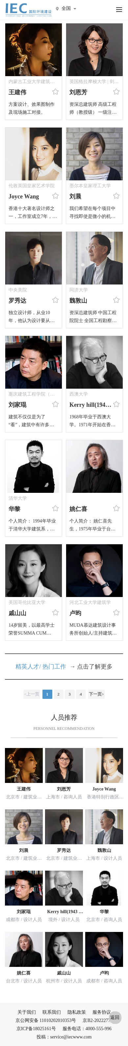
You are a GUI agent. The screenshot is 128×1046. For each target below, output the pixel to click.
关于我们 (26, 1012)
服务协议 (101, 1012)
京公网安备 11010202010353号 (45, 1020)
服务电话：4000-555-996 (87, 1028)
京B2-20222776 (98, 1020)
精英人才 (27, 666)
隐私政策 (76, 1012)
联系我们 (51, 1012)
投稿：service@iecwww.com (64, 1036)
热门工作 (54, 666)
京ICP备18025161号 (36, 1028)
